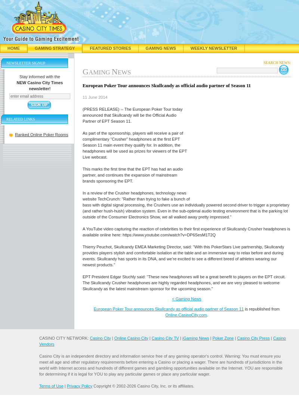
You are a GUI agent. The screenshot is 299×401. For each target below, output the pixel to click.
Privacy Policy (79, 386)
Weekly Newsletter (214, 48)
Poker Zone (223, 338)
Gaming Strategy (55, 48)
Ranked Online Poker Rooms (41, 134)
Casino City (100, 338)
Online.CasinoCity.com (186, 315)
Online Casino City (131, 338)
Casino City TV (165, 338)
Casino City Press (253, 338)
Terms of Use (51, 386)
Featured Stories (110, 48)
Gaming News (161, 48)
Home (13, 48)
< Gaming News (186, 299)
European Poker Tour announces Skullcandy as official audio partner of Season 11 (169, 309)
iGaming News (195, 338)
